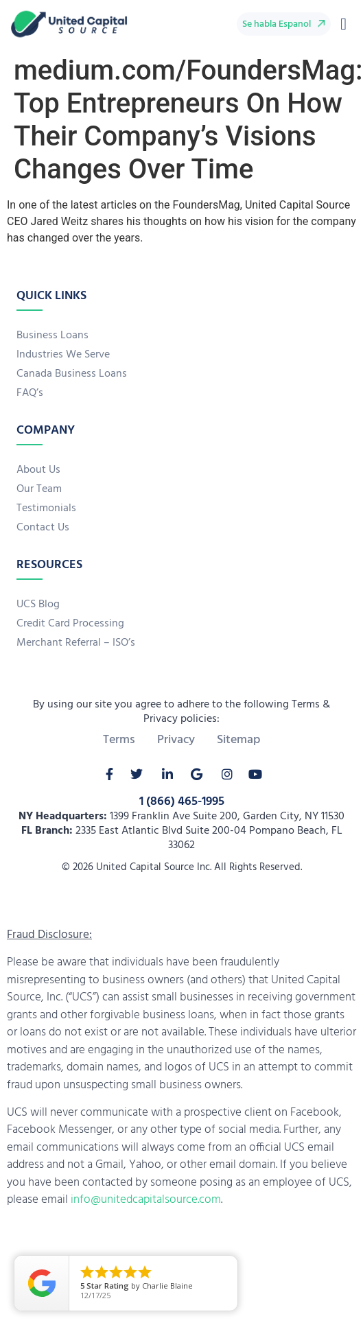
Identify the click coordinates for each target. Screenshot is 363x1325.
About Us (38, 470)
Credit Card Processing (70, 624)
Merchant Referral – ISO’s (75, 643)
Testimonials (46, 508)
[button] (343, 24)
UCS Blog (38, 604)
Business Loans (52, 335)
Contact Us (42, 528)
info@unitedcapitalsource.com (146, 1200)
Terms (119, 740)
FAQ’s (29, 393)
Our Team (39, 489)
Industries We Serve (63, 355)
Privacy (176, 740)
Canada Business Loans (71, 374)
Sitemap (238, 740)
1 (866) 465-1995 (181, 802)
